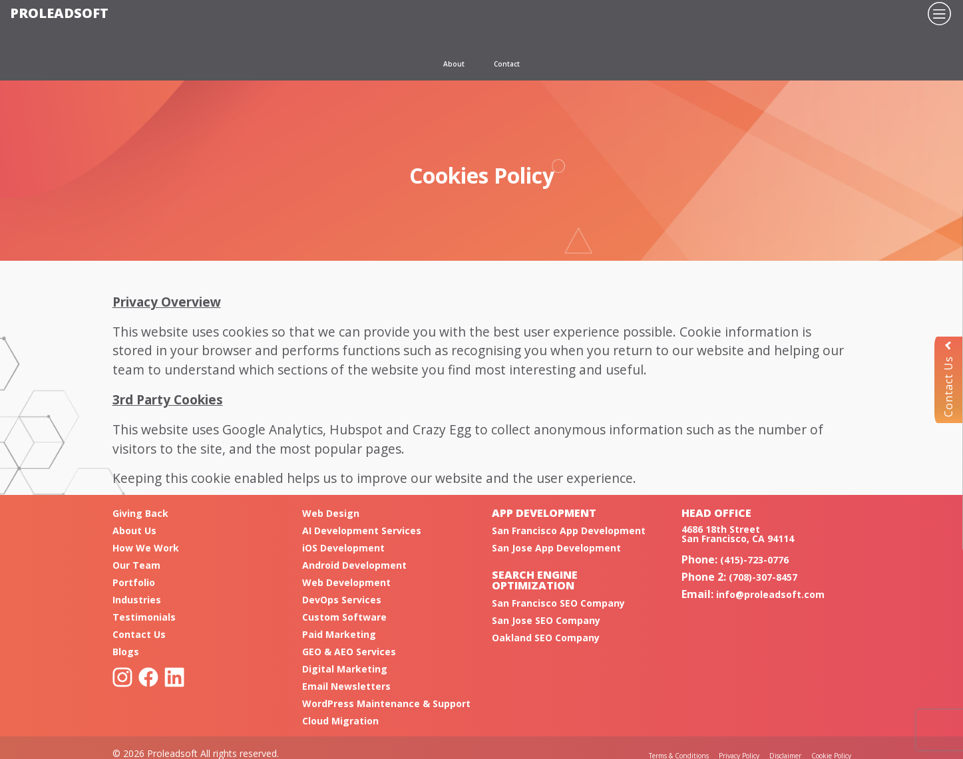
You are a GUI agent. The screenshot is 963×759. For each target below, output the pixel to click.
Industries (136, 599)
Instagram (122, 677)
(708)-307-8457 (763, 577)
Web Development (346, 582)
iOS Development (343, 547)
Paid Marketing (339, 634)
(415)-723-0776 (754, 559)
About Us (134, 530)
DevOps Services (341, 599)
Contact (507, 64)
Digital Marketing (344, 669)
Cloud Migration (340, 720)
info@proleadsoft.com (770, 594)
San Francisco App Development (569, 530)
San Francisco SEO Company (558, 603)
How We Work (145, 547)
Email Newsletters (346, 686)
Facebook (148, 677)
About (454, 64)
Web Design (330, 513)
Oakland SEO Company (546, 637)
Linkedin (174, 677)
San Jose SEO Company (546, 620)
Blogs (125, 651)
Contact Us (948, 379)
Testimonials (144, 617)
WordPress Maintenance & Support (386, 703)
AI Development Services (361, 530)
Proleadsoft (59, 13)
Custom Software (344, 617)
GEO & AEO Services (349, 651)
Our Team (136, 565)
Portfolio (133, 582)
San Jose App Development (556, 547)
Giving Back (140, 513)
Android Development (354, 565)
